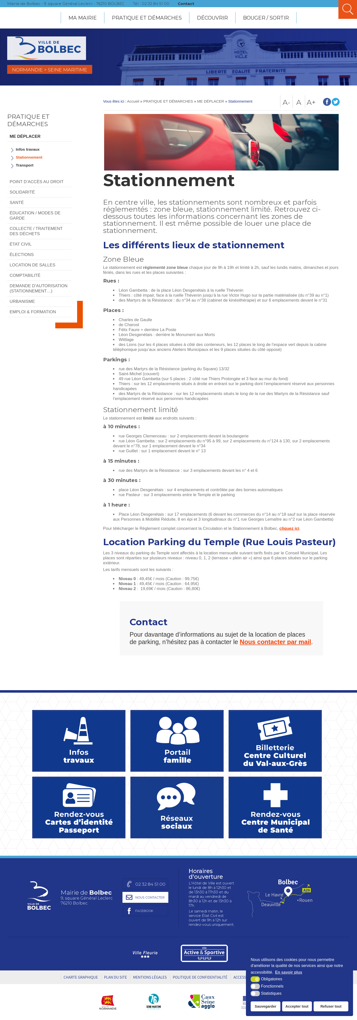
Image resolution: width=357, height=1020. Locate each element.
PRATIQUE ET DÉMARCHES (147, 18)
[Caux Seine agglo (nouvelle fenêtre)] (201, 1001)
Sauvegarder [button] (265, 1006)
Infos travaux (28, 149)
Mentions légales (150, 977)
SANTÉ (17, 202)
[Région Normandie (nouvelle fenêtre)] (109, 1001)
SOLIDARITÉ (22, 192)
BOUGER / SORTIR (266, 18)
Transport (24, 165)
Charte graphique (80, 977)
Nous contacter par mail (275, 641)
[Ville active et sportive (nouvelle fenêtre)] (204, 953)
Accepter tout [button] (296, 1006)
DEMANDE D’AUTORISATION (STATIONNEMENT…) (38, 288)
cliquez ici (289, 528)
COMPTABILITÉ (25, 275)
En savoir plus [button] (288, 972)
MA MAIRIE (82, 18)
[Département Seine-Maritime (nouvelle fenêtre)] (153, 1001)
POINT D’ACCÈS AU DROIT (37, 181)
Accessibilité (245, 977)
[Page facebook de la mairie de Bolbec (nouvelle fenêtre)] (144, 910)
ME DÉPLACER (25, 136)
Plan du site (115, 977)
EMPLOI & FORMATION (33, 311)
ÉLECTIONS (22, 254)
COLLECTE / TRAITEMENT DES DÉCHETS (36, 231)
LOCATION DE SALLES (32, 264)
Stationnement (29, 157)
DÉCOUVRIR (212, 18)
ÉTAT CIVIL (21, 244)
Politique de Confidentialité (200, 977)
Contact (187, 3)
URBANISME (22, 301)
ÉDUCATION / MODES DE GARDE (35, 215)
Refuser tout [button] (330, 1006)
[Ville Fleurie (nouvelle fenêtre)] (144, 953)
